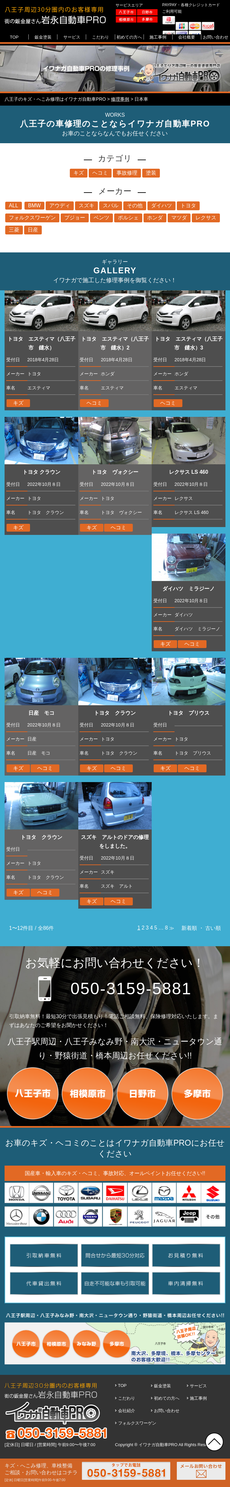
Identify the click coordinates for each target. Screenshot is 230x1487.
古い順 (213, 928)
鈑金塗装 (162, 1385)
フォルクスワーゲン (137, 1423)
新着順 (189, 928)
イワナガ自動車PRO (158, 1444)
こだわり (126, 1398)
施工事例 (198, 1398)
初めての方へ (166, 1398)
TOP (122, 1385)
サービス (198, 1385)
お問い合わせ (166, 1410)
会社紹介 (126, 1410)
